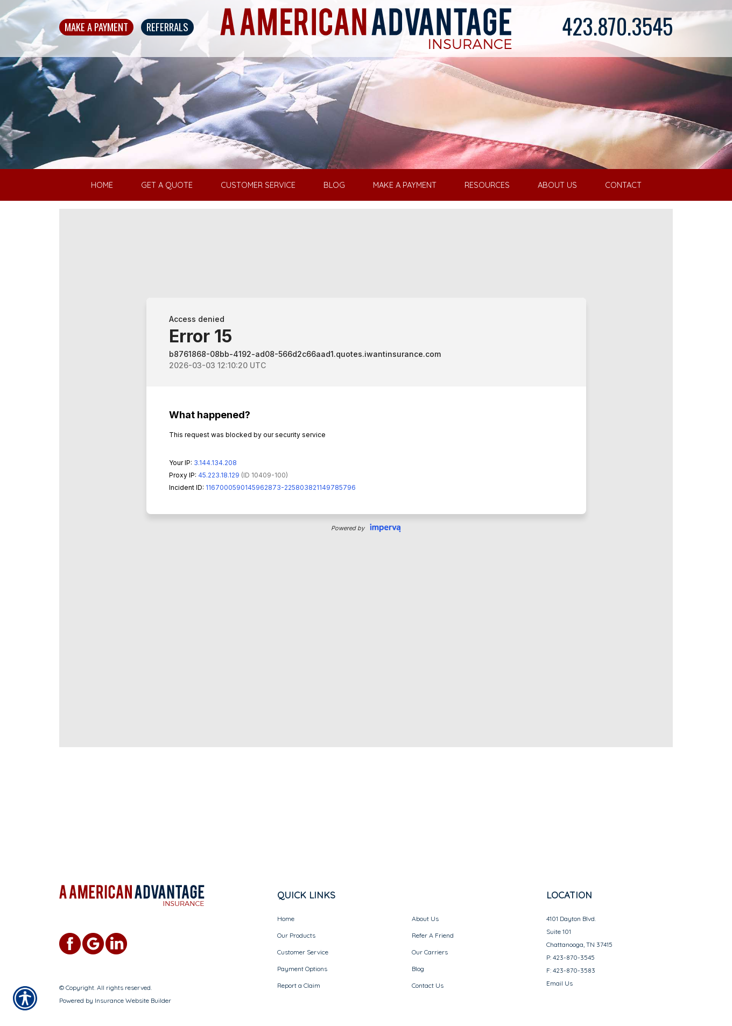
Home (285, 897)
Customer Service (302, 930)
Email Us (559, 962)
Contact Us (428, 964)
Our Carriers (430, 930)
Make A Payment (96, 26)
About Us (425, 897)
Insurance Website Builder (133, 979)
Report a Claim (298, 964)
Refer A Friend (433, 914)
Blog (418, 947)
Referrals (167, 26)
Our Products (296, 914)
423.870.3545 (617, 26)
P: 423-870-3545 (570, 936)
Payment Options (302, 947)
